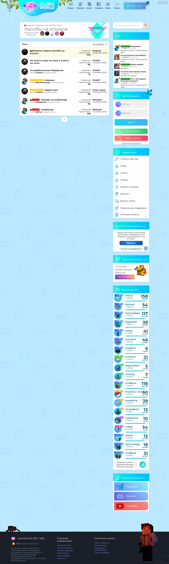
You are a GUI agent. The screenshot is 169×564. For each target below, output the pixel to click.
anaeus (125, 67)
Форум (70, 7)
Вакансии (61, 558)
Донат (89, 7)
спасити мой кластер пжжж (133, 72)
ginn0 (125, 83)
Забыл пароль (129, 138)
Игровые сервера (65, 551)
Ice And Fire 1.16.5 (53, 25)
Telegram (127, 486)
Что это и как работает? (131, 249)
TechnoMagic (132, 313)
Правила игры (100, 545)
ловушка (50, 80)
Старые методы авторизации (131, 143)
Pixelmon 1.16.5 (133, 392)
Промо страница (101, 543)
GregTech (130, 348)
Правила (80, 7)
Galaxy (129, 330)
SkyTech (130, 304)
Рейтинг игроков (127, 187)
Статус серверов (101, 553)
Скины (121, 173)
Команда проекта (127, 215)
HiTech (129, 295)
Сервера (98, 7)
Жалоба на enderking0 (54, 99)
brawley (126, 74)
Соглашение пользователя (100, 549)
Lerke (125, 48)
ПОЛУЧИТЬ (125, 277)
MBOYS (126, 57)
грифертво (47, 109)
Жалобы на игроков (128, 76)
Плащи (121, 180)
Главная (29, 25)
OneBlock (130, 383)
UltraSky (130, 374)
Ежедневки (131, 46)
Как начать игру (64, 545)
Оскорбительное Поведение (47, 70)
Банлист (122, 194)
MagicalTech (132, 365)
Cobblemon (131, 418)
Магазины (124, 68)
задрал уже (51, 90)
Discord (126, 496)
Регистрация (129, 131)
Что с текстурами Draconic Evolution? (133, 80)
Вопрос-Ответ (125, 201)
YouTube (126, 506)
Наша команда (63, 556)
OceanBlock (132, 409)
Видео (117, 7)
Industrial (130, 339)
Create (129, 426)
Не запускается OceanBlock (133, 55)
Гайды (108, 7)
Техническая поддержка (131, 208)
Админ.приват (132, 64)
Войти (131, 122)
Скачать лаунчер (126, 159)
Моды (121, 166)
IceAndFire (131, 400)
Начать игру (134, 5)
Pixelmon (130, 357)
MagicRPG (131, 322)
